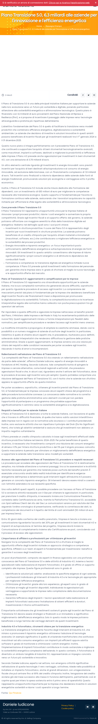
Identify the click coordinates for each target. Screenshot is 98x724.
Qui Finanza (15, 693)
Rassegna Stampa (54, 26)
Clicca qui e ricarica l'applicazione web (69, 3)
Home (39, 26)
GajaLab (93, 718)
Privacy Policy (67, 706)
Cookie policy (67, 708)
